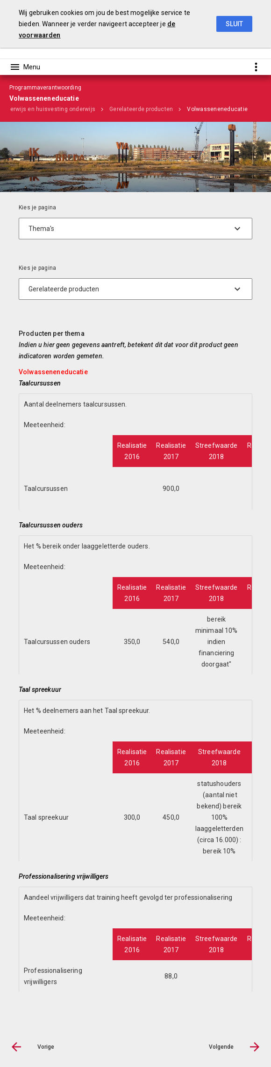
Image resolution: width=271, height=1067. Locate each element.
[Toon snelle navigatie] (256, 67)
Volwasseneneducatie (217, 109)
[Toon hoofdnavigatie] (25, 67)
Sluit (234, 24)
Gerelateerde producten (141, 109)
